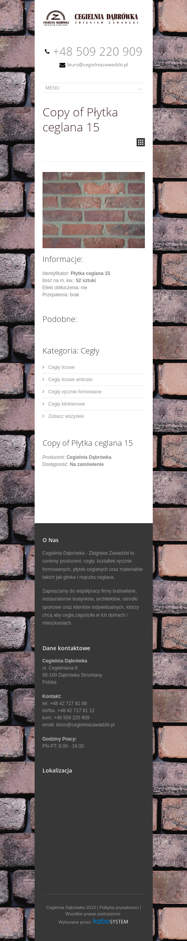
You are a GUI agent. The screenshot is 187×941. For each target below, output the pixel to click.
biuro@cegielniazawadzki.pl (97, 64)
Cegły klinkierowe (66, 404)
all (141, 142)
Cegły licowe (61, 367)
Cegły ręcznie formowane (75, 392)
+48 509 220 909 (98, 51)
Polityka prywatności (119, 907)
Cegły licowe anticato (70, 379)
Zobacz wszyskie (66, 416)
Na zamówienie (87, 464)
